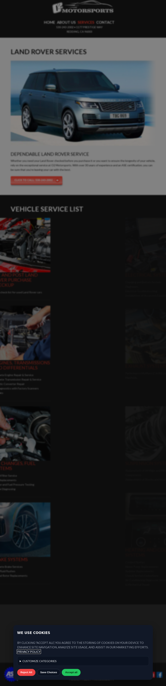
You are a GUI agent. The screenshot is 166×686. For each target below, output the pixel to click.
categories (39, 661)
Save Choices (48, 672)
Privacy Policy (28, 651)
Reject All (26, 672)
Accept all (71, 672)
